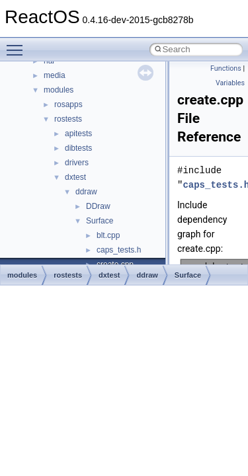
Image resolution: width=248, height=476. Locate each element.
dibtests (78, 148)
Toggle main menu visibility (18, 44)
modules (58, 90)
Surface (99, 220)
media (54, 75)
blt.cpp (108, 235)
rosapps (68, 104)
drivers (77, 162)
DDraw (98, 206)
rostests (68, 119)
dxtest (75, 177)
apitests (78, 133)
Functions (225, 68)
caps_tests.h (119, 250)
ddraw (86, 191)
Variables (230, 83)
